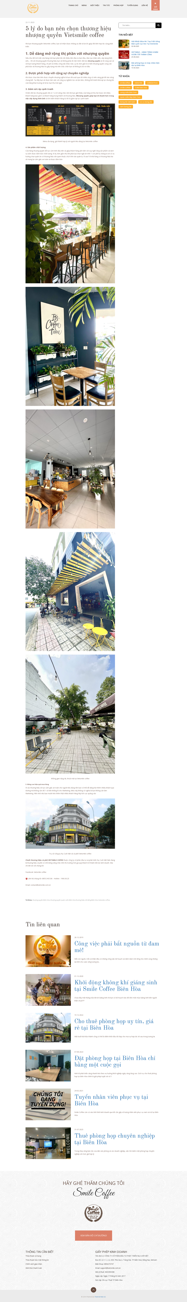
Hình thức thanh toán (34, 1268)
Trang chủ (73, 5)
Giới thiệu (94, 5)
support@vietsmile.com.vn (110, 1268)
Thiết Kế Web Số (100, 1297)
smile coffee (125, 87)
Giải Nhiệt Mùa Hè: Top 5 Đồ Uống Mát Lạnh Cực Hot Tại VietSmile (145, 42)
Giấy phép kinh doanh (111, 1252)
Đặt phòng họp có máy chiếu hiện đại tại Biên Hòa (145, 64)
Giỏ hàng (155, 8)
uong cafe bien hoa (128, 92)
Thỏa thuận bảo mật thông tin (37, 1260)
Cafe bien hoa (141, 87)
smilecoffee (125, 83)
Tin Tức (106, 5)
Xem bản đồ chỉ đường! (93, 1235)
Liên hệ (145, 5)
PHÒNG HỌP (118, 5)
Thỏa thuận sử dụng (33, 1256)
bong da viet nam (127, 102)
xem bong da (125, 106)
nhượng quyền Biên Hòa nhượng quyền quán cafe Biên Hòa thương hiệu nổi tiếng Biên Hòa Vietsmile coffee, (71, 900)
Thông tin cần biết (40, 1252)
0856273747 (109, 1264)
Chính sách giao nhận (34, 1264)
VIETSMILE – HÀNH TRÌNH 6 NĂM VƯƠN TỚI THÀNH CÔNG (144, 53)
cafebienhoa (152, 83)
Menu (84, 5)
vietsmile (138, 83)
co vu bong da (146, 102)
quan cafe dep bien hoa (130, 97)
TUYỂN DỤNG (132, 5)
